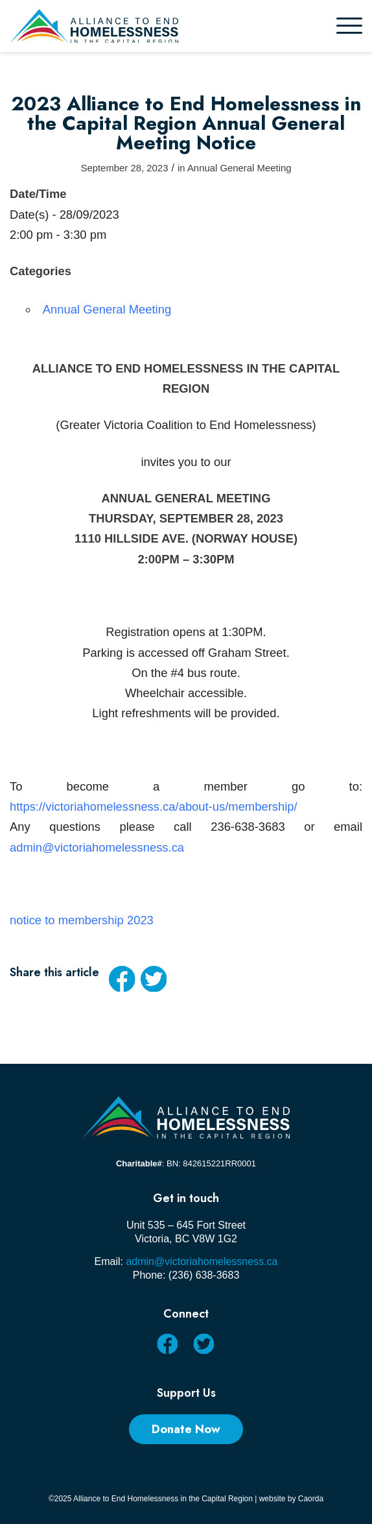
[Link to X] (203, 1343)
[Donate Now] (186, 1429)
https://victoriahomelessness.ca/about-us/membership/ (153, 806)
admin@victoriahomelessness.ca (97, 847)
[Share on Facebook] (122, 979)
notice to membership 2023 (82, 920)
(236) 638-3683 (204, 1275)
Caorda (310, 1498)
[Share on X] (154, 979)
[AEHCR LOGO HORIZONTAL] (151, 26)
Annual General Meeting (239, 168)
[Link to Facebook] (167, 1343)
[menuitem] (349, 26)
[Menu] (349, 26)
